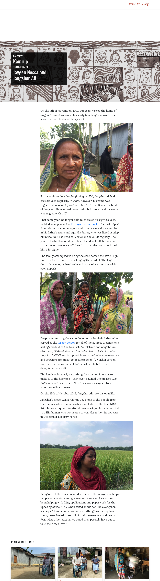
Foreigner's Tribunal (84, 224)
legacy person (67, 342)
